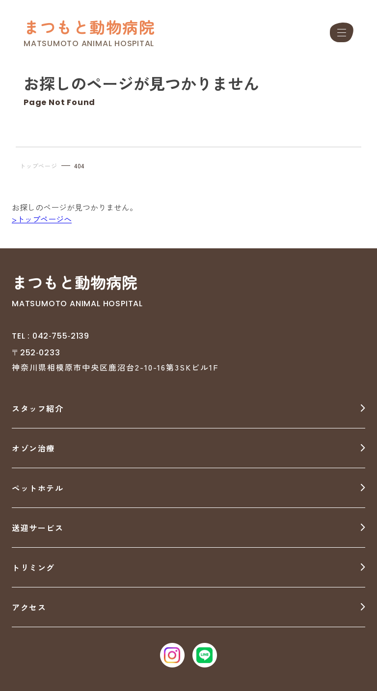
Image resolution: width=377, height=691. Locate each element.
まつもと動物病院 (89, 27)
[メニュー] (341, 32)
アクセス (29, 607)
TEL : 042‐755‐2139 (50, 336)
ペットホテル (38, 488)
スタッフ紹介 (38, 408)
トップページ (38, 165)
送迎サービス (38, 527)
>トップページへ (42, 219)
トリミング (33, 567)
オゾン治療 (33, 448)
